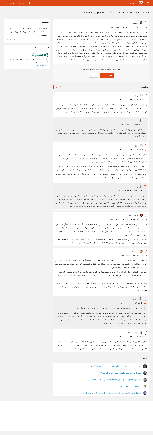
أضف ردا (129, 100)
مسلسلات (139, 27)
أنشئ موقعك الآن (42, 65)
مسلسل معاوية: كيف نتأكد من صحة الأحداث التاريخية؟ (121, 376)
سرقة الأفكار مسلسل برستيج (130, 390)
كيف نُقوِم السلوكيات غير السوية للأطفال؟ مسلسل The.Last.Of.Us (116, 383)
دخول (93, 75)
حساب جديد (107, 75)
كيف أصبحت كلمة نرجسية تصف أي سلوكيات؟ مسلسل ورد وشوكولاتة (115, 370)
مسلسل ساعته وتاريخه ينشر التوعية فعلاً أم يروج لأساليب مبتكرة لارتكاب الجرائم (111, 396)
